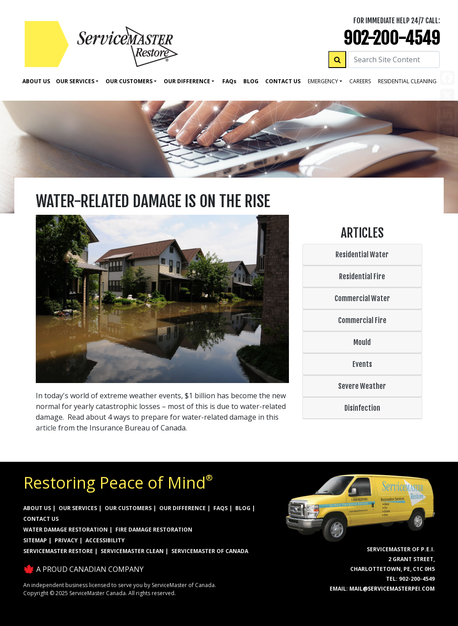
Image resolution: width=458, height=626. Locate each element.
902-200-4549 (392, 38)
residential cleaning (407, 81)
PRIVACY (66, 540)
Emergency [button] (323, 81)
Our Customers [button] (129, 81)
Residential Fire (362, 276)
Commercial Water (362, 298)
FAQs (220, 508)
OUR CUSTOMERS (128, 508)
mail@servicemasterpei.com (392, 588)
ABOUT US (37, 508)
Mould (362, 342)
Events (362, 364)
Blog (251, 81)
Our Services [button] (75, 81)
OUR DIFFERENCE (182, 508)
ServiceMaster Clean (132, 551)
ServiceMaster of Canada (209, 551)
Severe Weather (362, 386)
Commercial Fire (362, 320)
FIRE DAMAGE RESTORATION (153, 529)
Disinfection (362, 408)
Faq (229, 81)
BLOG (242, 508)
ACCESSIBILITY (105, 540)
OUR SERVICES (78, 508)
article (46, 428)
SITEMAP (35, 540)
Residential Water (362, 254)
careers (360, 81)
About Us (36, 81)
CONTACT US (41, 519)
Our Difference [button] (187, 81)
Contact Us (283, 81)
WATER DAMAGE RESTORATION (65, 529)
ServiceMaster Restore (58, 551)
